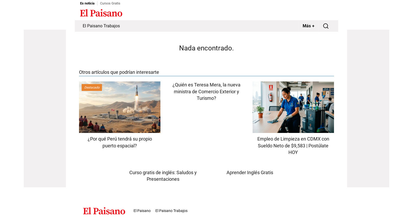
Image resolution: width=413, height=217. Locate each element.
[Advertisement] (45, 108)
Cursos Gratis (110, 3)
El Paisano (142, 211)
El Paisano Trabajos (101, 25)
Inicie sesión (322, 13)
